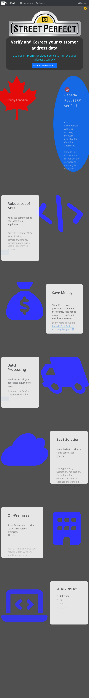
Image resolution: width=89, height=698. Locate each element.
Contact (40, 3)
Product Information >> (44, 65)
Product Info (26, 3)
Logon (82, 3)
